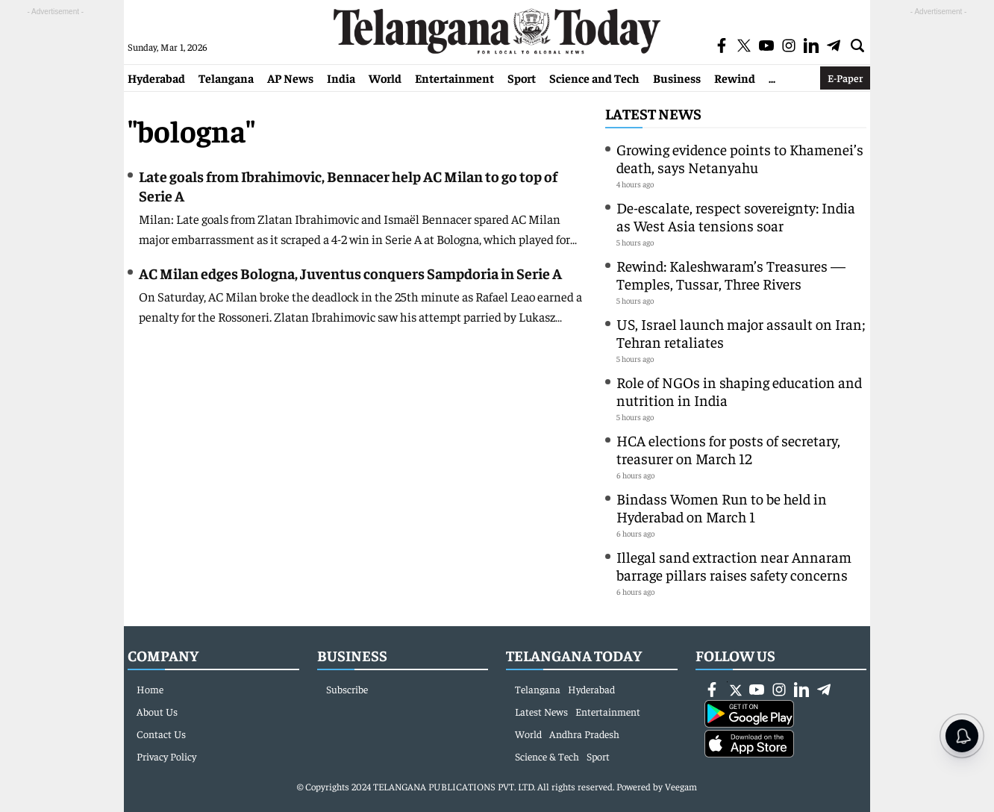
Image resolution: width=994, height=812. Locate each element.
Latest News (653, 113)
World (385, 77)
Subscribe (347, 689)
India (341, 77)
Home (150, 689)
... (772, 77)
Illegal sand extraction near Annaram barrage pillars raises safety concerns (733, 565)
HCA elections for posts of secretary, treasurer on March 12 (728, 449)
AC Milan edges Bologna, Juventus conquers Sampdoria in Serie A (350, 272)
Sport (521, 77)
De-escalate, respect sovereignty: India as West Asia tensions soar (735, 216)
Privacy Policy (166, 756)
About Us (157, 711)
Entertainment (454, 77)
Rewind (734, 77)
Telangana (226, 77)
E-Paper (845, 77)
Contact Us (161, 733)
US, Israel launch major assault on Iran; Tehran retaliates (741, 332)
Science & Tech (547, 756)
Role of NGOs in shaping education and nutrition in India (739, 390)
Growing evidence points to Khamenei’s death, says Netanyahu (739, 158)
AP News (290, 77)
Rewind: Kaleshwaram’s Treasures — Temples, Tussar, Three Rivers (730, 274)
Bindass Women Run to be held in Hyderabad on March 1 (721, 507)
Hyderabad (156, 77)
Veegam (681, 786)
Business (677, 77)
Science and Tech (594, 77)
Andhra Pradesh (584, 733)
